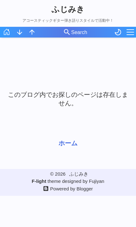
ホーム (68, 143)
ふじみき (68, 9)
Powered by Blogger (71, 188)
